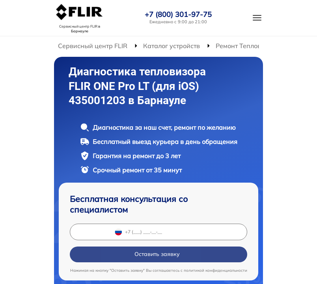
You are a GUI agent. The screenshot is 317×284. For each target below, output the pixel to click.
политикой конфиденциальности (215, 270)
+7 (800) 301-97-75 (178, 14)
